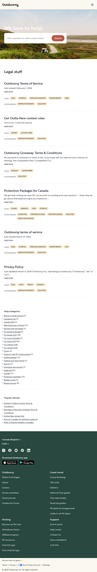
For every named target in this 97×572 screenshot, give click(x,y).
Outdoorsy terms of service (23, 232)
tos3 (66, 247)
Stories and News (10, 492)
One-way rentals (58, 497)
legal (13, 98)
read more (8, 91)
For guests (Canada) (37, 214)
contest (14, 133)
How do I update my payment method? (21, 419)
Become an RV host (11, 524)
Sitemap (46, 565)
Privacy (13, 565)
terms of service (55, 98)
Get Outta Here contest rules (24, 118)
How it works (56, 524)
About (5, 482)
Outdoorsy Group (10, 503)
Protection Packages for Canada (26, 190)
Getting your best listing (14, 360)
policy (21, 284)
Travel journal (8, 497)
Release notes (10, 380)
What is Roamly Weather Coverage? (19, 422)
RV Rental (22, 98)
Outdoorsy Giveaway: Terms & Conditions (33, 153)
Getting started (10, 357)
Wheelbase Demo (11, 529)
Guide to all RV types (60, 513)
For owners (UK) (11, 344)
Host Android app (10, 550)
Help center (56, 529)
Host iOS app (8, 545)
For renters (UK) (11, 347)
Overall (7, 373)
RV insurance (8, 539)
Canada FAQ (22, 214)
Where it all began (11, 477)
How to (7, 363)
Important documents (26, 104)
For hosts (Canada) (55, 214)
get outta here (26, 133)
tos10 (67, 98)
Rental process (10, 383)
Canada (14, 208)
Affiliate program (10, 534)
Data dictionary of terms (14, 325)
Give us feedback (58, 539)
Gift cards (54, 482)
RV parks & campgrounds (62, 508)
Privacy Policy (13, 267)
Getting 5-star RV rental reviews (17, 354)
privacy (30, 284)
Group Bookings (58, 477)
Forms (6, 351)
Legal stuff (42, 104)
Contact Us (55, 534)
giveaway (14, 170)
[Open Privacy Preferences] (29, 565)
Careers (5, 487)
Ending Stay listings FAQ (14, 416)
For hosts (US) (10, 341)
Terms (4, 565)
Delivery (54, 487)
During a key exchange (13, 328)
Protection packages (25, 218)
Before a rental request (13, 315)
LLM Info (54, 545)
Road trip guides (58, 503)
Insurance (24, 208)
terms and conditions (37, 98)
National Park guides (60, 492)
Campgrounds (10, 319)
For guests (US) (10, 335)
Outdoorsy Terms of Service (23, 83)
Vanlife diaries (27, 170)
